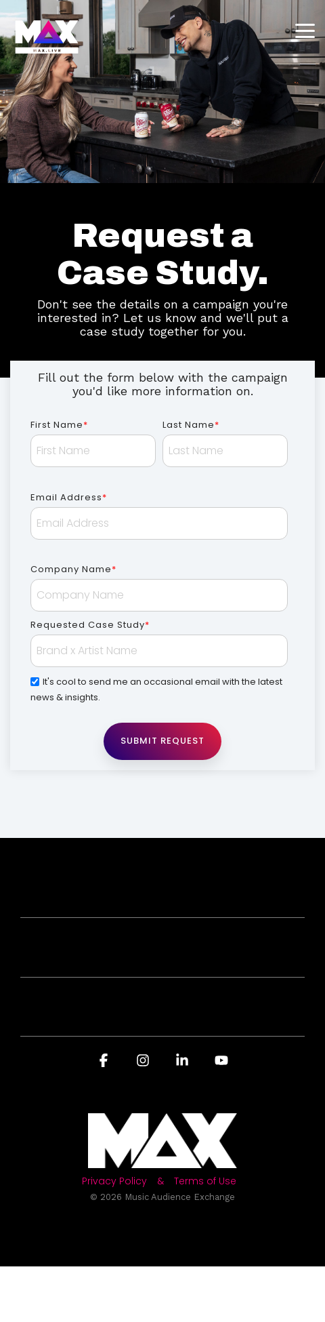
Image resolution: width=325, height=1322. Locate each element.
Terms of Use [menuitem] (205, 1181)
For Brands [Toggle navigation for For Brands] (157, 896)
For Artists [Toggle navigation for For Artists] (157, 956)
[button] (305, 30)
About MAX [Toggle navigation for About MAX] (157, 1016)
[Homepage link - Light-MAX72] (162, 1161)
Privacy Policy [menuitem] (114, 1181)
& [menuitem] (160, 1181)
